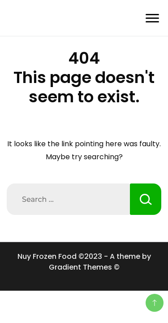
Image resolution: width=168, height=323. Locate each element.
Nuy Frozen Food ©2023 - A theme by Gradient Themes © (84, 261)
